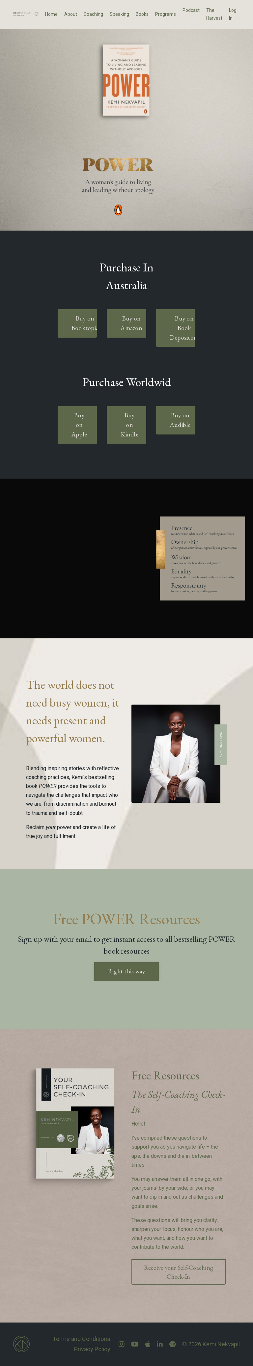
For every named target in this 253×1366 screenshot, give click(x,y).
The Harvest (214, 14)
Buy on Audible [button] (180, 420)
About (70, 14)
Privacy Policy (92, 1349)
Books (142, 14)
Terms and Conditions (81, 1338)
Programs (165, 14)
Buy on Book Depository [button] (184, 328)
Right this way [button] (126, 971)
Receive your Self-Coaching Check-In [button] (178, 1272)
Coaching (93, 14)
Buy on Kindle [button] (129, 424)
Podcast (191, 10)
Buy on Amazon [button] (131, 323)
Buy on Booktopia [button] (84, 323)
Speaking (119, 14)
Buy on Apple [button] (79, 424)
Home (51, 14)
